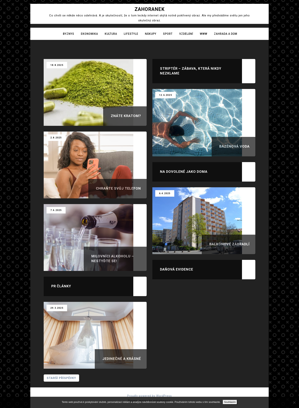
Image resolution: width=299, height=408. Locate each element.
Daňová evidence (176, 269)
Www (203, 33)
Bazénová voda (234, 146)
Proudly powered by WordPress (149, 395)
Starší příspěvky (61, 378)
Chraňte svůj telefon (118, 188)
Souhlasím (230, 402)
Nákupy (150, 33)
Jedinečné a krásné (121, 359)
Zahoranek (150, 9)
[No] (294, 402)
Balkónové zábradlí (229, 244)
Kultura (111, 33)
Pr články (61, 286)
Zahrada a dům (225, 33)
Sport (168, 33)
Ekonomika (89, 33)
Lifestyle (131, 33)
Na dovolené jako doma (183, 172)
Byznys (68, 33)
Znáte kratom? (126, 116)
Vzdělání (186, 33)
